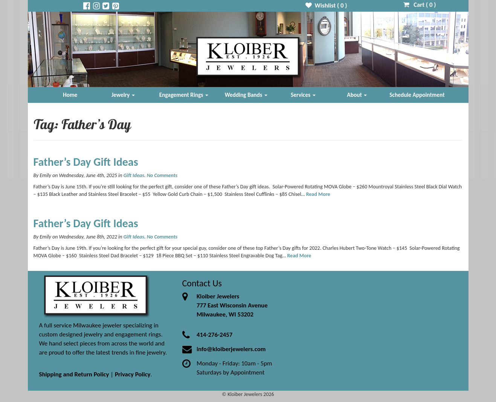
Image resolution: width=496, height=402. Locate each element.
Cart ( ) (419, 5)
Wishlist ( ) (326, 5)
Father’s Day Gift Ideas (86, 162)
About (357, 94)
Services (303, 94)
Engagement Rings (183, 94)
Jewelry (123, 94)
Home (70, 94)
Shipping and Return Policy (74, 374)
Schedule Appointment (416, 94)
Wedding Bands (246, 94)
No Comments (162, 175)
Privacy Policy (133, 374)
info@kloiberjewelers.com (231, 349)
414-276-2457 (214, 335)
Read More (318, 194)
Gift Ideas (134, 175)
